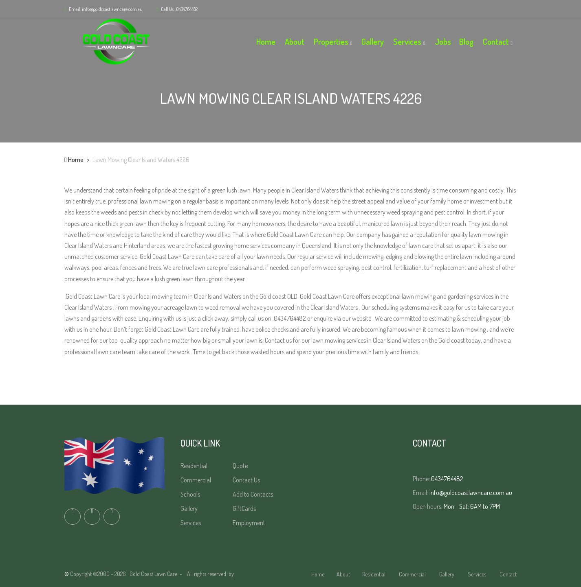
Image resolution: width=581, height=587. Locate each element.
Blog (466, 41)
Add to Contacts (253, 494)
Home (265, 41)
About (294, 41)
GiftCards (245, 508)
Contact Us (247, 480)
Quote (241, 466)
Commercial (196, 480)
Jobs (443, 41)
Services (407, 41)
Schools (190, 494)
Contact (496, 41)
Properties (331, 41)
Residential (194, 466)
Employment (249, 523)
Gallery (372, 41)
